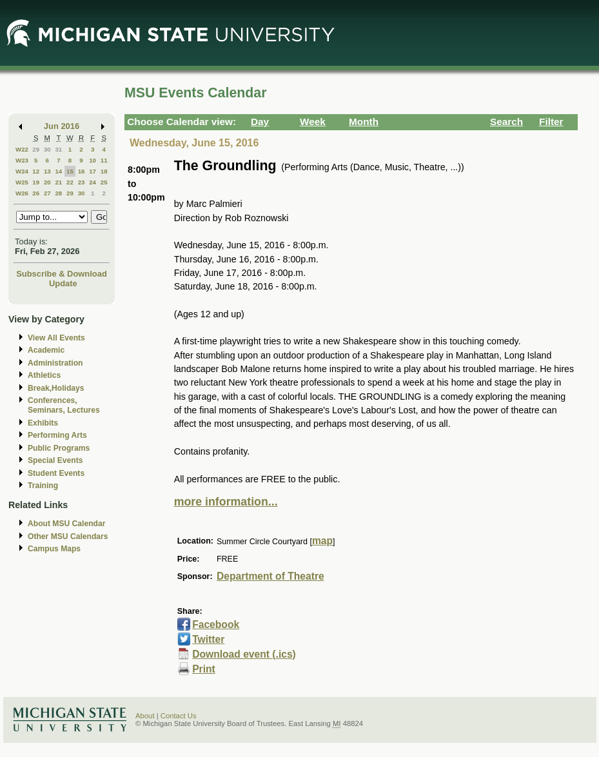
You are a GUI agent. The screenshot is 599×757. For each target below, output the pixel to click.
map (322, 540)
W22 (21, 149)
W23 (21, 160)
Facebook (215, 624)
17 (92, 171)
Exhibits (43, 423)
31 (58, 149)
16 (81, 171)
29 (35, 149)
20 (47, 182)
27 (47, 193)
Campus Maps (54, 548)
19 (35, 182)
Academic (46, 350)
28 (58, 193)
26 (35, 193)
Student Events (56, 473)
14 (58, 171)
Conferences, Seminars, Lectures (64, 405)
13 (47, 171)
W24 (21, 171)
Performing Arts (57, 435)
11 (104, 160)
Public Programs (59, 448)
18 (104, 171)
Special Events (55, 460)
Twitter (208, 639)
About (145, 716)
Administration (55, 363)
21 (58, 182)
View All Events (56, 337)
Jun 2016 (61, 126)
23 (81, 182)
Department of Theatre (270, 576)
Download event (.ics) (244, 654)
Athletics (44, 375)
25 (104, 182)
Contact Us (179, 716)
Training (43, 485)
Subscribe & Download (61, 274)
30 (47, 149)
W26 (21, 193)
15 (70, 171)
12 (35, 171)
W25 (21, 182)
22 (70, 182)
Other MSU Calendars (68, 536)
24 (92, 182)
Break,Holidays (56, 388)
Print (203, 669)
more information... (226, 501)
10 (92, 160)
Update (63, 283)
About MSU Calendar (66, 523)
